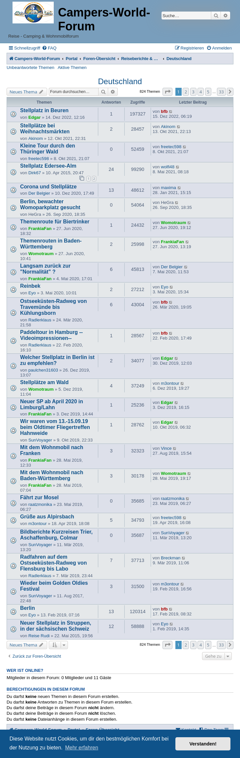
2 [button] (186, 92)
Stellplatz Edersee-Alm (48, 166)
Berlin (27, 608)
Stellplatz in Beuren (44, 110)
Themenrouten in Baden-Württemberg (50, 243)
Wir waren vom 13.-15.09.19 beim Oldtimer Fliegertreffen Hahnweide (55, 427)
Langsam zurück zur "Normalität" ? (45, 269)
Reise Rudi (39, 635)
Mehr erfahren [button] (81, 747)
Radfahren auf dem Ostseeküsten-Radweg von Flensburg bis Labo (53, 563)
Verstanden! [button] (203, 743)
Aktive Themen (72, 67)
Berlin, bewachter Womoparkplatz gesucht (50, 204)
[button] (167, 92)
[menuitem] (49, 48)
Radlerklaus (39, 319)
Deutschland (120, 81)
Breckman (170, 557)
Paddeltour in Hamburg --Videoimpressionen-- (51, 335)
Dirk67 (34, 172)
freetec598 (38, 158)
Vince (166, 448)
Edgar (34, 117)
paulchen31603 (43, 370)
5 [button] (208, 92)
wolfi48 (167, 166)
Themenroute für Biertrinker (54, 221)
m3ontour (170, 383)
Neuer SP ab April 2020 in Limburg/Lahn (51, 404)
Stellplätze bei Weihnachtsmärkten (45, 128)
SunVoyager (40, 440)
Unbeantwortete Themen (30, 67)
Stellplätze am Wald (44, 382)
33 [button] (221, 92)
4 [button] (200, 92)
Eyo (32, 292)
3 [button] (193, 92)
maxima (168, 187)
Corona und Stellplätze (48, 186)
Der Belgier (39, 193)
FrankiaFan (39, 228)
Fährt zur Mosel (39, 497)
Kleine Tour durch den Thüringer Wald (47, 148)
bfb (164, 111)
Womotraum (173, 222)
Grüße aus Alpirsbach (47, 516)
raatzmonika (40, 504)
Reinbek (30, 286)
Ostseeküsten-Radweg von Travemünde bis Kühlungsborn (53, 307)
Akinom (35, 138)
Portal (71, 58)
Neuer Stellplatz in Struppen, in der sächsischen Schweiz (55, 626)
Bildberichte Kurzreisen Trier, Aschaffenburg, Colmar (56, 535)
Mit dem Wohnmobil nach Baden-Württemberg (51, 475)
